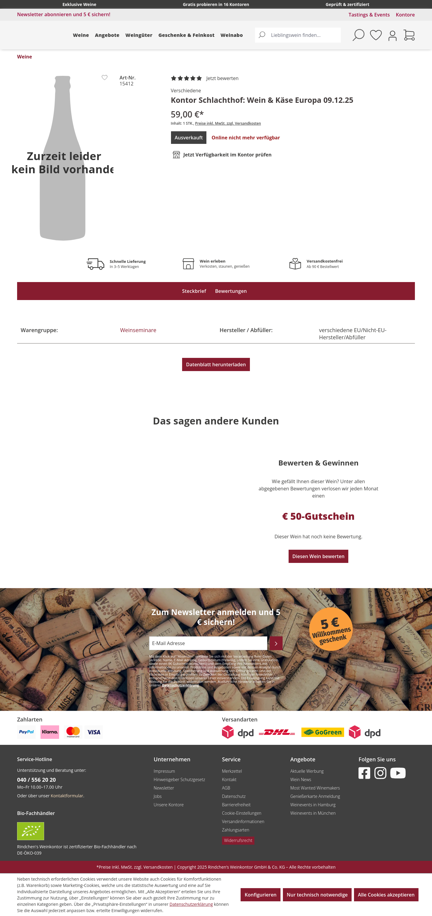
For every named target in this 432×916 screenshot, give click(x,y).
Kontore (405, 14)
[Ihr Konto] (392, 35)
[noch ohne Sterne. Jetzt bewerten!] (206, 78)
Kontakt (229, 779)
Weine (81, 35)
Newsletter (164, 788)
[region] (62, 158)
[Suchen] (262, 35)
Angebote (107, 35)
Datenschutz (234, 796)
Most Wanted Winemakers (315, 788)
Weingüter (138, 35)
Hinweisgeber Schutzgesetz (179, 779)
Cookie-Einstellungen (241, 813)
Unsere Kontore (169, 804)
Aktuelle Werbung (307, 771)
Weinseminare (138, 330)
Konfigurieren (260, 894)
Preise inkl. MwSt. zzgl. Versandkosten (228, 123)
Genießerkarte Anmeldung (315, 796)
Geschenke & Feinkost (186, 35)
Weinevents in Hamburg (313, 804)
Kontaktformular (67, 796)
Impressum (164, 771)
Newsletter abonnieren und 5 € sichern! (63, 14)
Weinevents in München (313, 813)
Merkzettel (232, 771)
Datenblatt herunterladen (216, 364)
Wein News (300, 779)
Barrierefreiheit (236, 804)
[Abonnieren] (276, 643)
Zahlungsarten (235, 830)
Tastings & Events (369, 14)
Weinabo (231, 35)
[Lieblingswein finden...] (304, 35)
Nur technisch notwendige (317, 894)
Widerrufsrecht (238, 840)
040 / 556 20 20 (36, 779)
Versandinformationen (243, 821)
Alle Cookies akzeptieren (386, 894)
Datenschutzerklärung (180, 685)
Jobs (158, 796)
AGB (226, 788)
